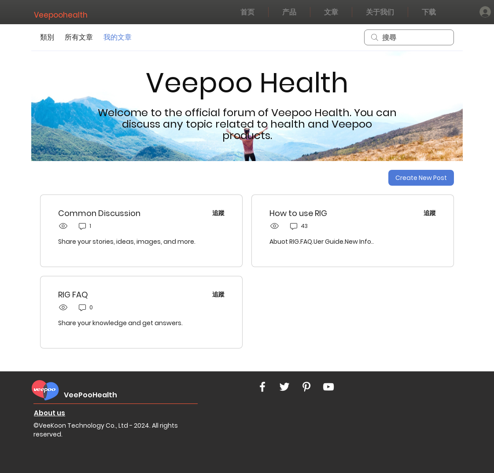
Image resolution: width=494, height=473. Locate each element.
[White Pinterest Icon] (306, 386)
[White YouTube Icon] (328, 386)
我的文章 (117, 37)
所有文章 (79, 37)
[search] (409, 37)
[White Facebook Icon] (262, 386)
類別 (47, 37)
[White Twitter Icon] (284, 386)
